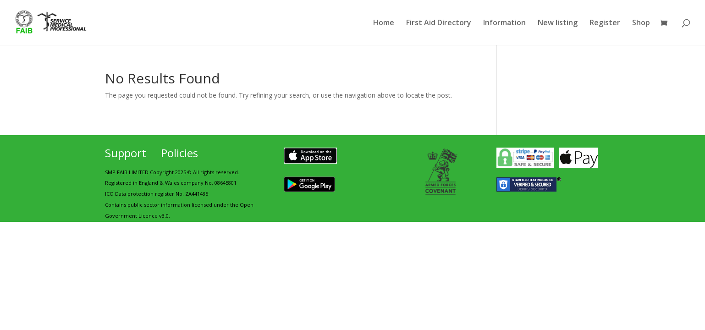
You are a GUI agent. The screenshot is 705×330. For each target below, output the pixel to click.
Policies (179, 152)
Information (504, 23)
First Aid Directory (438, 23)
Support (125, 152)
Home (383, 23)
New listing (558, 23)
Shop (641, 23)
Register (604, 23)
